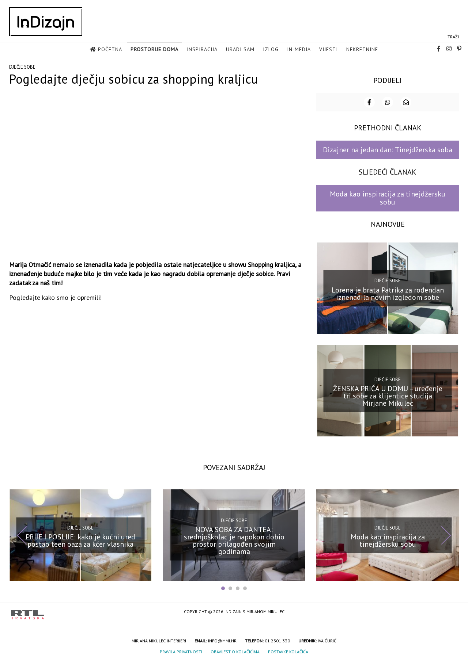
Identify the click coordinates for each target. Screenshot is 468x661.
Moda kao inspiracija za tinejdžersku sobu (387, 197)
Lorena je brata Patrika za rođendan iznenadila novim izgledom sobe (388, 293)
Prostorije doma (154, 49)
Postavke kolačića (288, 651)
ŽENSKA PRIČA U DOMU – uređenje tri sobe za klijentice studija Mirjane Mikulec (387, 396)
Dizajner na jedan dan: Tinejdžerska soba (387, 149)
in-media (299, 49)
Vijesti (328, 49)
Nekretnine (362, 49)
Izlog (271, 49)
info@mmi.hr (222, 640)
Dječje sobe (22, 67)
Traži (453, 36)
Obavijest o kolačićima (235, 651)
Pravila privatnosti (181, 651)
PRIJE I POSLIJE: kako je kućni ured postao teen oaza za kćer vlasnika (80, 540)
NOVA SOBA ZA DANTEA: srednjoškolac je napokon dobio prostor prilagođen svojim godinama (234, 540)
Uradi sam (240, 49)
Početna (110, 49)
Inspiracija (202, 49)
